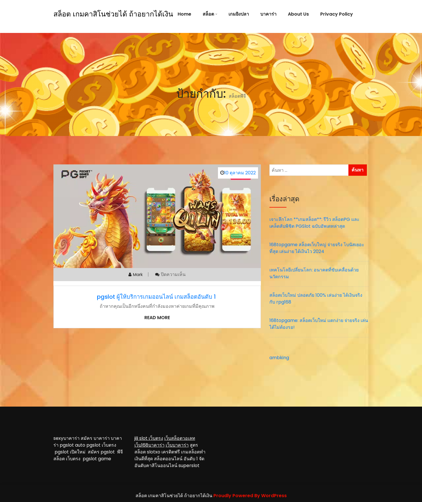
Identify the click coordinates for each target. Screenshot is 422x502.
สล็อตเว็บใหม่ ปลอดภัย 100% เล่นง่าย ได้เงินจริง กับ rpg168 (315, 298)
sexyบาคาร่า (66, 438)
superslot (188, 465)
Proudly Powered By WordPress (250, 495)
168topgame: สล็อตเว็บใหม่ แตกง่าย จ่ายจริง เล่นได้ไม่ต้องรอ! (318, 324)
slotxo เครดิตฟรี (163, 452)
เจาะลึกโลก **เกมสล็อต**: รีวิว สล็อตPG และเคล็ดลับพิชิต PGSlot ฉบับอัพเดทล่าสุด (314, 222)
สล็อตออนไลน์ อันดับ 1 (176, 458)
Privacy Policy (336, 14)
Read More (157, 317)
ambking (279, 357)
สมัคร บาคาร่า (95, 438)
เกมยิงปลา (238, 14)
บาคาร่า (268, 14)
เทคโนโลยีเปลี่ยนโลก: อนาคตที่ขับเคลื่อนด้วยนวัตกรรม (314, 273)
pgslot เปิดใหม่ (71, 452)
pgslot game (97, 458)
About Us (298, 14)
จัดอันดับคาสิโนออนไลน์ (169, 462)
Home (184, 14)
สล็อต (208, 14)
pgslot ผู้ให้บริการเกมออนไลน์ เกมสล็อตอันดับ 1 (157, 297)
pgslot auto (73, 445)
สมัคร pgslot (102, 452)
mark (138, 274)
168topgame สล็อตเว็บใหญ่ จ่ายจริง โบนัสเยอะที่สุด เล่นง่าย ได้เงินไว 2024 (316, 248)
